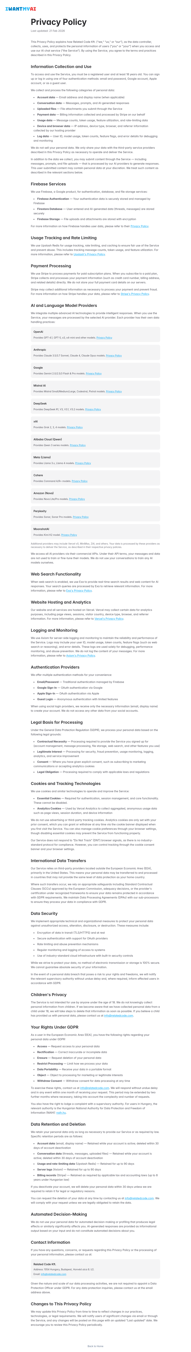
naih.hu (61, 1112)
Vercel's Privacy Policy (108, 618)
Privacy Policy (139, 226)
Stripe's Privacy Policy (135, 294)
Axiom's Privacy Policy (80, 655)
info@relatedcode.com (118, 1015)
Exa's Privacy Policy (79, 590)
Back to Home (95, 1346)
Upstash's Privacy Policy (89, 254)
